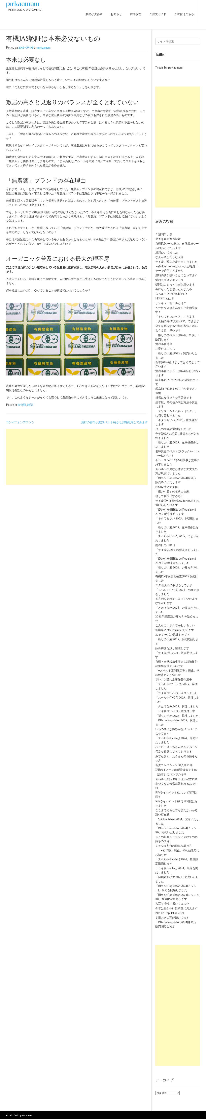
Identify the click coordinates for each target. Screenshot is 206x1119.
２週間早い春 (163, 234)
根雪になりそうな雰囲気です (173, 397)
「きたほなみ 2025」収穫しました (177, 706)
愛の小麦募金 (94, 14)
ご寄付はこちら (184, 14)
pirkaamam (22, 3)
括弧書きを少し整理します (172, 648)
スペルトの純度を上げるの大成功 (176, 779)
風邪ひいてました (166, 252)
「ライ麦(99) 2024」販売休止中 (175, 711)
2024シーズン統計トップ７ (172, 634)
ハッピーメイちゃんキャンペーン (176, 747)
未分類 (22, 405)
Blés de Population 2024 (169, 913)
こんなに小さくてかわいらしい (175, 625)
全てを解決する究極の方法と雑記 (176, 326)
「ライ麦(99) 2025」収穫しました (176, 693)
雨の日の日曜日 (165, 545)
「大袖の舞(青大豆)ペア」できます (177, 321)
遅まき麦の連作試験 (168, 239)
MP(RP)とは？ (164, 298)
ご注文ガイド (157, 14)
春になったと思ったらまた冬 (173, 289)
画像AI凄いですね (166, 487)
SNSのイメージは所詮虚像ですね (176, 770)
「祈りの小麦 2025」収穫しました (177, 715)
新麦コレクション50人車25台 (173, 765)
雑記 (30, 405)
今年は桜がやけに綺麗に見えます (176, 908)
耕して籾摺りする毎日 (169, 496)
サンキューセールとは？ (170, 303)
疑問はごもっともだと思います (175, 284)
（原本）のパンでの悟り (170, 774)
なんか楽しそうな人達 (169, 257)
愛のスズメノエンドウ (169, 280)
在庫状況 (135, 14)
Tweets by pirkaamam (168, 67)
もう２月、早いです (168, 330)
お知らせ (116, 14)
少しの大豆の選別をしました (173, 429)
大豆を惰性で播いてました (172, 903)
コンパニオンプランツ (20, 422)
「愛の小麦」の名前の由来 (172, 491)
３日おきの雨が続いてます (172, 917)
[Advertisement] (77, 457)
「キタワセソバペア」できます (175, 316)
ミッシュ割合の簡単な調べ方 (173, 846)
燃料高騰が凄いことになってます (176, 275)
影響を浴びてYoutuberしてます (174, 630)
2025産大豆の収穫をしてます (173, 585)
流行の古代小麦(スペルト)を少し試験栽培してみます (114, 422)
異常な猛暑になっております (173, 751)
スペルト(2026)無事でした (171, 294)
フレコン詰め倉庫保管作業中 (173, 679)
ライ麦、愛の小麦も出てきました (176, 262)
